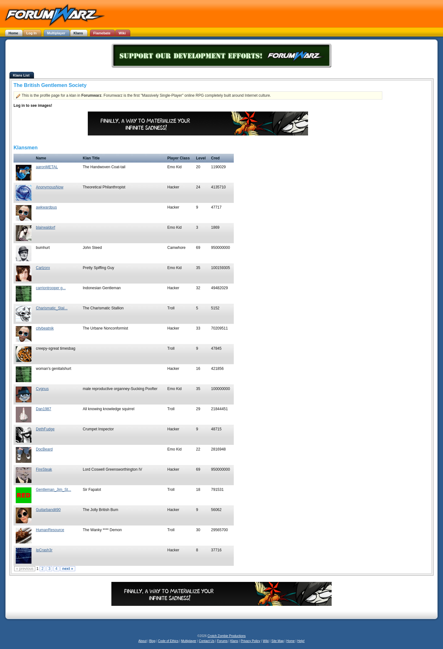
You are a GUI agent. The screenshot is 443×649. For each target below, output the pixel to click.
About (142, 641)
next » (67, 568)
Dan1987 (43, 409)
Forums (222, 641)
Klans (234, 641)
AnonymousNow (49, 187)
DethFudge (45, 429)
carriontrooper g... (51, 288)
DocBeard (44, 449)
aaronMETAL (47, 167)
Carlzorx (43, 268)
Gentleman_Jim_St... (53, 489)
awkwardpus (46, 207)
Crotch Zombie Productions (227, 636)
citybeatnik (45, 328)
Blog (152, 641)
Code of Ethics (168, 641)
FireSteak (44, 469)
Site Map (277, 641)
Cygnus (42, 389)
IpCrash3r (44, 550)
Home (290, 641)
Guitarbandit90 (48, 510)
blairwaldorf (45, 227)
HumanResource (50, 530)
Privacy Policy (250, 641)
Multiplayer (188, 641)
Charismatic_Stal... (52, 308)
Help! (301, 641)
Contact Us (206, 641)
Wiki (266, 641)
